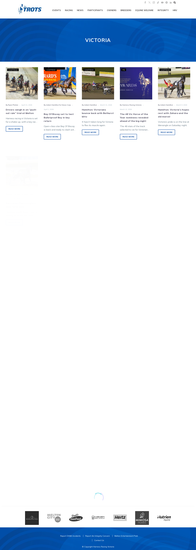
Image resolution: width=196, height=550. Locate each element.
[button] (175, 2)
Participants (95, 10)
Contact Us (99, 540)
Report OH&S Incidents (70, 536)
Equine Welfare (144, 10)
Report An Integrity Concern (97, 536)
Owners (111, 10)
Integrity (163, 10)
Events (56, 10)
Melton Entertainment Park (126, 536)
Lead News (13, 70)
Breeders (126, 10)
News (80, 10)
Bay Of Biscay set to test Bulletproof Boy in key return (59, 118)
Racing (69, 10)
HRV (175, 10)
